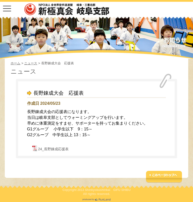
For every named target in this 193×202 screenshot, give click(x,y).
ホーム (15, 63)
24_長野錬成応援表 (53, 149)
